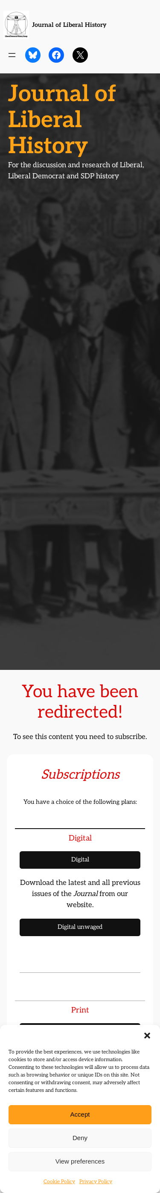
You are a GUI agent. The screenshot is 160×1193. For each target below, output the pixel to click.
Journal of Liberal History (69, 25)
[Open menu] (12, 55)
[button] (147, 1035)
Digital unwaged (80, 927)
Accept (80, 1114)
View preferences (80, 1161)
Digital (80, 859)
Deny (80, 1137)
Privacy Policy (95, 1181)
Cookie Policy (59, 1181)
